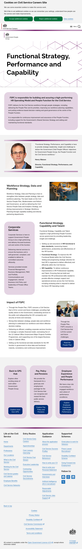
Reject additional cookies (48, 19)
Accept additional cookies (18, 19)
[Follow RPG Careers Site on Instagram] (68, 477)
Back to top (8, 506)
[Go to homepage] (9, 26)
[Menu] (72, 26)
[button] (79, 26)
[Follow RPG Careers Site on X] (63, 482)
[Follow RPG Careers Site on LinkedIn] (73, 477)
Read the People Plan (67, 344)
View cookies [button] (68, 19)
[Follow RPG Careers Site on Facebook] (63, 477)
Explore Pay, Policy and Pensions (41, 409)
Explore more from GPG (15, 411)
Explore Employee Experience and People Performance (66, 407)
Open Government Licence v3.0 (39, 542)
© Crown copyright (72, 542)
